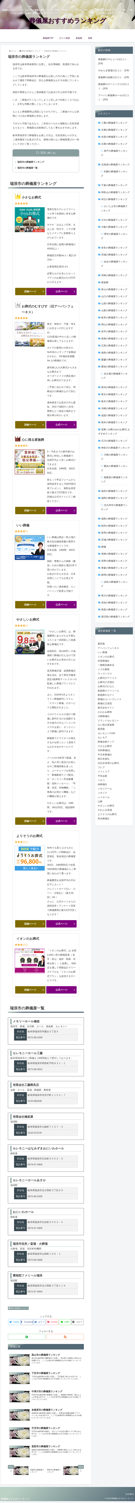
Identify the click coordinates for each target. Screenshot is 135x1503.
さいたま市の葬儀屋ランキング (114, 208)
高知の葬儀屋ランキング (114, 602)
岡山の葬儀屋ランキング (114, 324)
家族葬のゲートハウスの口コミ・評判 (113, 86)
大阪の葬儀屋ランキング (114, 227)
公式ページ (61, 292)
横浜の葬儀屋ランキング (114, 468)
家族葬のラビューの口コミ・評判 (113, 61)
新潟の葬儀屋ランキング (114, 387)
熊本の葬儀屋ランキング (114, 422)
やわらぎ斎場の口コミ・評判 (113, 70)
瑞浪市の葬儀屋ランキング (32, 162)
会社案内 (128, 1496)
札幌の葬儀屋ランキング (114, 173)
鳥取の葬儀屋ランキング (114, 609)
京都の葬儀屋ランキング (114, 130)
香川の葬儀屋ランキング (114, 595)
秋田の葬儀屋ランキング (114, 525)
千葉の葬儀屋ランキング (114, 185)
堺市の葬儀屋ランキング (114, 236)
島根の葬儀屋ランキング (114, 338)
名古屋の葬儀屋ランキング (114, 375)
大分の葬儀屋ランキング (114, 220)
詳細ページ (30, 292)
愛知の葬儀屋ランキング (114, 366)
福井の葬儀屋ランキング (114, 491)
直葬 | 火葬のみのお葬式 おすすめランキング (114, 431)
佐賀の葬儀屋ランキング (114, 136)
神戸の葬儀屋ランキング (114, 153)
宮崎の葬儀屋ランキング (114, 275)
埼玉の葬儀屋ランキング (114, 199)
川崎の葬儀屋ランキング (114, 456)
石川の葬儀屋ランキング (114, 440)
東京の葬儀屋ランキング (114, 394)
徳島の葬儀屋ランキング (114, 352)
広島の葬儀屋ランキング (114, 345)
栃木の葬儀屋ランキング (114, 401)
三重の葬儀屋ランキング (114, 123)
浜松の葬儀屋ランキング (114, 584)
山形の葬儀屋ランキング (114, 303)
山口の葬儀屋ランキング (114, 296)
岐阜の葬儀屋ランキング (18, 1309)
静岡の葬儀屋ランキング (114, 575)
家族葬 (104, 282)
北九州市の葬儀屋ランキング (114, 507)
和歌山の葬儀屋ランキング (115, 192)
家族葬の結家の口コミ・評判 (113, 77)
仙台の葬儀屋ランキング (114, 263)
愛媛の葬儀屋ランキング (114, 359)
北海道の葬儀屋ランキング (115, 164)
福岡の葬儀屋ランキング (114, 498)
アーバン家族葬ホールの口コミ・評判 (113, 97)
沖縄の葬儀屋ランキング (114, 408)
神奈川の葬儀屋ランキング (115, 447)
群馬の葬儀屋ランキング (114, 532)
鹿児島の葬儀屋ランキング (115, 616)
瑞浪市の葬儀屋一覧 (28, 168)
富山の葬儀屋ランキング (114, 289)
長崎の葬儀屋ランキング (114, 553)
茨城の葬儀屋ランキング (114, 539)
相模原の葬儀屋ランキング (114, 479)
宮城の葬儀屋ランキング (114, 254)
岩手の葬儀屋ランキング (114, 331)
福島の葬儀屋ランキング (114, 518)
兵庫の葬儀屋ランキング (114, 144)
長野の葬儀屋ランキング (114, 561)
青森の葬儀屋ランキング (114, 568)
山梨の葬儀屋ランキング (114, 310)
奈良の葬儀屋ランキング (114, 247)
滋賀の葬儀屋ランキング (114, 415)
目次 (43, 152)
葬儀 (103, 547)
